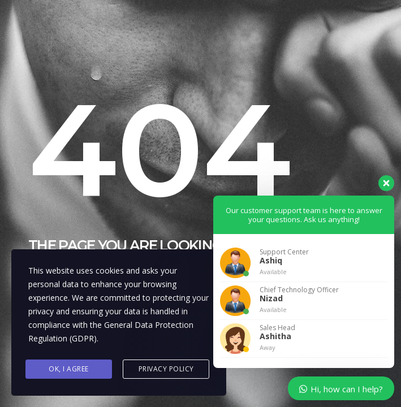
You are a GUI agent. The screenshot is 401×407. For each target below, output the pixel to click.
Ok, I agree (69, 369)
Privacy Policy (166, 369)
